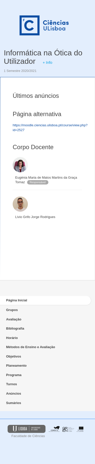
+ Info (47, 62)
